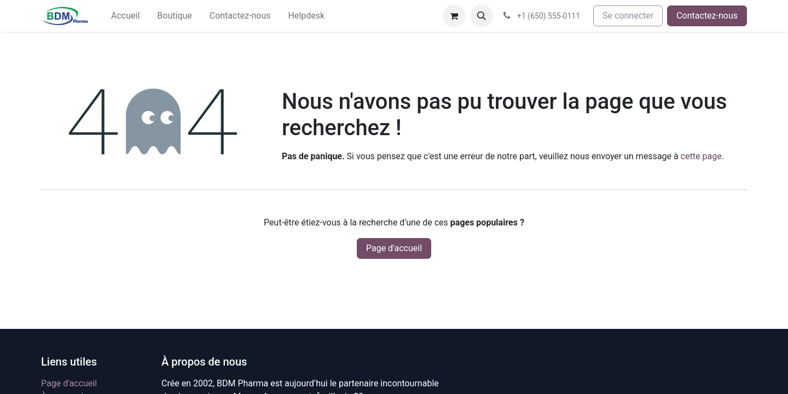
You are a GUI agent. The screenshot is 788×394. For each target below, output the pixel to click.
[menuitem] (125, 16)
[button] (481, 15)
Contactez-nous (707, 15)
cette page (701, 156)
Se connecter (627, 15)
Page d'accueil (394, 248)
